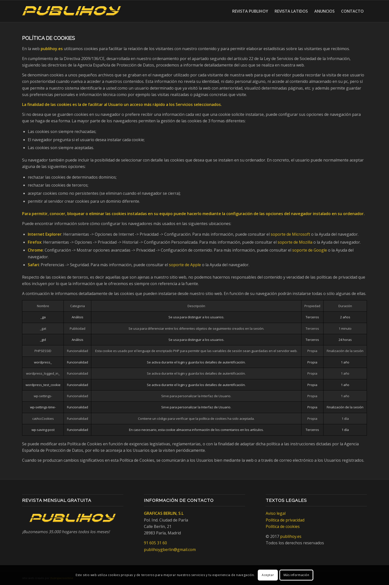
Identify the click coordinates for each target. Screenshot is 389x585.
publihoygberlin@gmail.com (170, 549)
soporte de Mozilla (295, 242)
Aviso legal (276, 513)
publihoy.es (290, 536)
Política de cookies (283, 526)
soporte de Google (309, 250)
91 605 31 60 (155, 543)
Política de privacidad (285, 520)
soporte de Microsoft (290, 234)
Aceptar (268, 575)
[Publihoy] (71, 11)
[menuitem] (250, 11)
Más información (296, 575)
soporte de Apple (185, 264)
